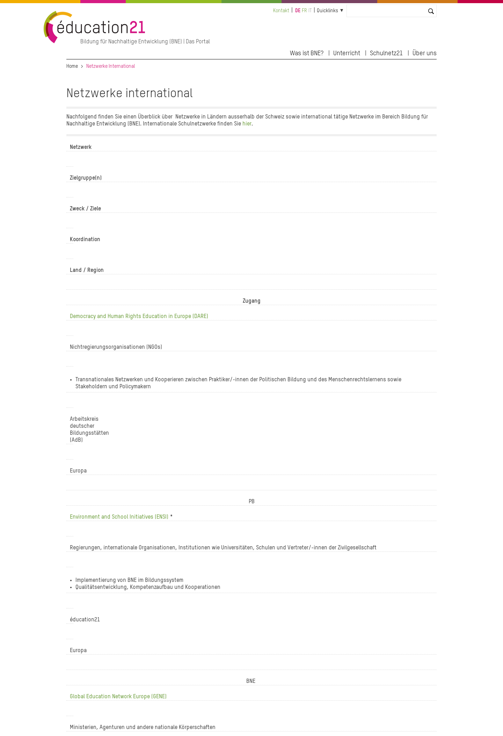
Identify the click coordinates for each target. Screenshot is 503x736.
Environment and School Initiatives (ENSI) (120, 517)
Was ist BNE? (306, 53)
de (297, 10)
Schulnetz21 (386, 53)
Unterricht (346, 53)
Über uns (425, 53)
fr (304, 10)
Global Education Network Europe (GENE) (118, 697)
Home (72, 66)
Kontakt (281, 10)
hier (247, 124)
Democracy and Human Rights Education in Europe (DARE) (139, 316)
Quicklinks (327, 10)
